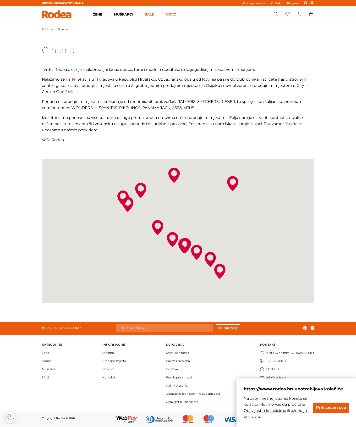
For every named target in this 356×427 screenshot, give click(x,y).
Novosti (108, 369)
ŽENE (97, 14)
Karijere (292, 3)
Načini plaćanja (177, 385)
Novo (171, 14)
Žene (45, 353)
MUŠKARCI (123, 14)
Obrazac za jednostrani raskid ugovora (193, 393)
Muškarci (48, 369)
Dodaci (47, 361)
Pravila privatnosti (179, 377)
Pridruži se (228, 328)
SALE (149, 14)
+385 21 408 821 (274, 361)
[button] (232, 183)
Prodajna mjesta (254, 3)
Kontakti (108, 377)
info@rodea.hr (273, 377)
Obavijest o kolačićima (182, 402)
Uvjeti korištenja (177, 353)
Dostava (172, 369)
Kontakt (276, 3)
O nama (108, 353)
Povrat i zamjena (178, 361)
